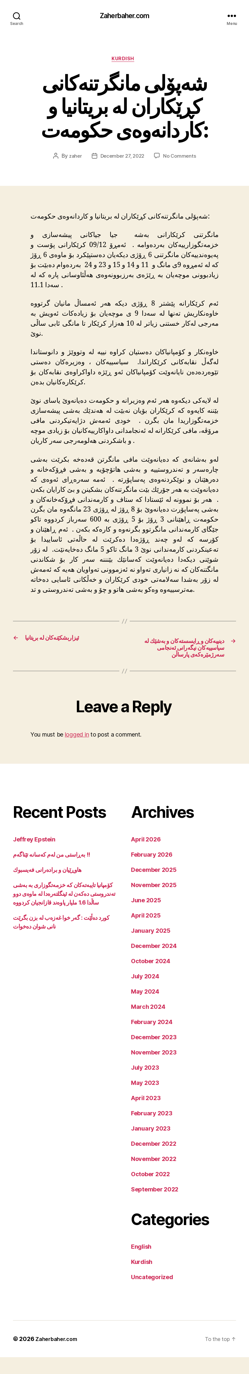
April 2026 (145, 856)
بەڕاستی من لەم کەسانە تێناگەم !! (51, 871)
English (141, 1263)
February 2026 (151, 871)
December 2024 (154, 962)
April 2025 (145, 932)
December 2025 (154, 886)
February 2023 (151, 1130)
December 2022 (153, 1160)
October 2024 (150, 977)
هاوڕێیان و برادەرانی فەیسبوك (47, 886)
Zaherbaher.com (124, 16)
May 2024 (145, 1008)
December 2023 (154, 1054)
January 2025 (151, 947)
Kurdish (124, 61)
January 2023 (151, 1145)
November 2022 (153, 1175)
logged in (77, 751)
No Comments (182, 158)
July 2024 (145, 993)
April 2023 (145, 1114)
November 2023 (154, 1069)
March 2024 (148, 1023)
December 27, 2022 (122, 158)
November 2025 (154, 901)
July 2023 (145, 1084)
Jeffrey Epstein (34, 856)
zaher (73, 158)
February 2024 (151, 1038)
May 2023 (145, 1099)
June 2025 (146, 917)
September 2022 (154, 1206)
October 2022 (150, 1191)
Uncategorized (152, 1293)
